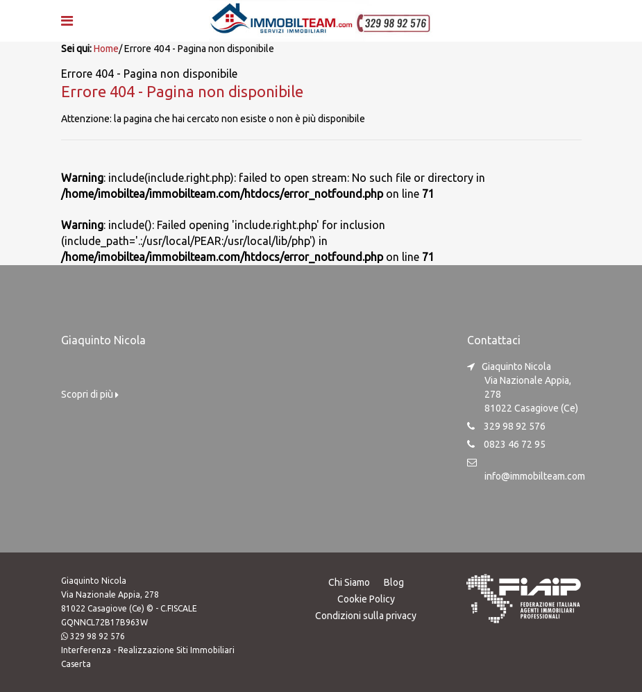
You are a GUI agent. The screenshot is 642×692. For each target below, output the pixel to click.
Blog (394, 582)
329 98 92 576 (97, 636)
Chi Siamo (349, 582)
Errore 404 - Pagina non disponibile (182, 91)
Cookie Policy (366, 599)
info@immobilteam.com (534, 476)
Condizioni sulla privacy (365, 615)
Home (106, 48)
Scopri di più (90, 394)
